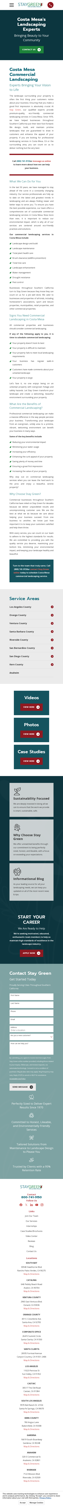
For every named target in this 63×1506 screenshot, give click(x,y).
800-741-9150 (31, 1197)
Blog (31, 1246)
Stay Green (15, 109)
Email (13, 1019)
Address (14, 1027)
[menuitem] (29, 607)
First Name (15, 995)
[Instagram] (42, 1204)
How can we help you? (19, 1044)
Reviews (31, 1241)
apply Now (31, 953)
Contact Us (31, 49)
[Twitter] (26, 1204)
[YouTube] (36, 1204)
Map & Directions (31, 1274)
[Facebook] (21, 1204)
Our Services (31, 1221)
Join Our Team (31, 1216)
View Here (31, 707)
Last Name (15, 1003)
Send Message (22, 1087)
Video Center (31, 1236)
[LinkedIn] (31, 1204)
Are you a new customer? (21, 1035)
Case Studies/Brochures (31, 1231)
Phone (13, 1011)
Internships (31, 1226)
